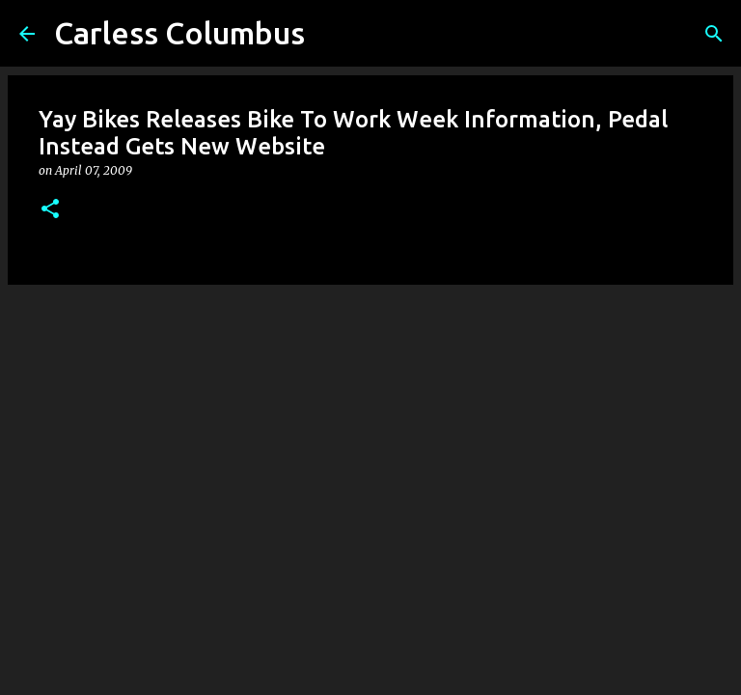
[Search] (714, 34)
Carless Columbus (179, 32)
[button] (50, 210)
